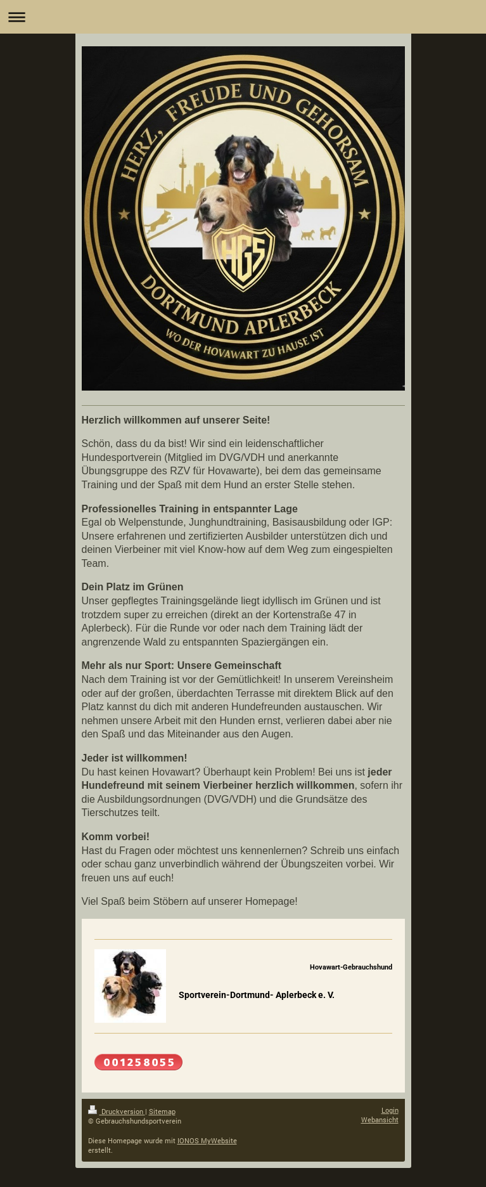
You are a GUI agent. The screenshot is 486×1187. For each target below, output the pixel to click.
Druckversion (116, 1111)
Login (390, 1110)
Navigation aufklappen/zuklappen (243, 16)
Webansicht (380, 1119)
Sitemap (162, 1111)
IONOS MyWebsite (207, 1140)
